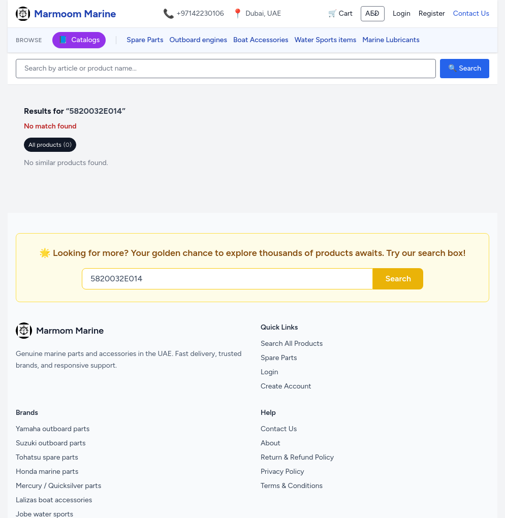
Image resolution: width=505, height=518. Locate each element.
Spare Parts (145, 40)
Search (398, 278)
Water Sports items (326, 40)
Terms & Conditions (292, 485)
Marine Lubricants (391, 40)
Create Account (286, 386)
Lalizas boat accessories (54, 500)
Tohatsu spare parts (47, 457)
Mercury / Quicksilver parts (58, 485)
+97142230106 (200, 13)
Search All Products (292, 343)
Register (432, 13)
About (270, 443)
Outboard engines (198, 40)
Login (402, 13)
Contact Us (471, 13)
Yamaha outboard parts (52, 429)
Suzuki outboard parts (51, 443)
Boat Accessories (261, 40)
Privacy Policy (282, 471)
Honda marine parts (47, 471)
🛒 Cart (340, 13)
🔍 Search (464, 68)
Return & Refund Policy (297, 457)
